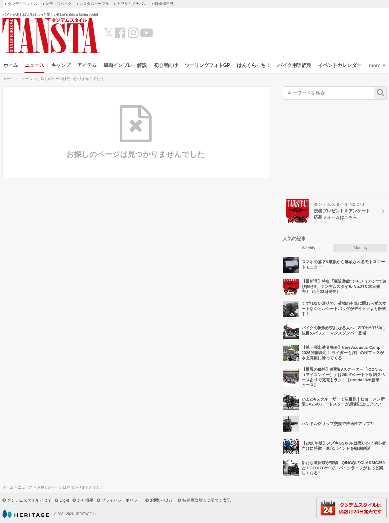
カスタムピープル (94, 4)
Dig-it (64, 500)
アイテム (86, 65)
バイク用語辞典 (294, 65)
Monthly (361, 247)
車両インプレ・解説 (125, 65)
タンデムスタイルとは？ (29, 500)
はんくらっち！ (254, 65)
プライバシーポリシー (121, 500)
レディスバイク (59, 4)
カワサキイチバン (132, 4)
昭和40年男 (163, 4)
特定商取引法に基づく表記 (206, 500)
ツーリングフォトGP (207, 65)
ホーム (10, 65)
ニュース (34, 65)
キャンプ (60, 65)
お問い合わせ (162, 500)
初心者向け (166, 65)
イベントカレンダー (339, 65)
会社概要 (85, 500)
